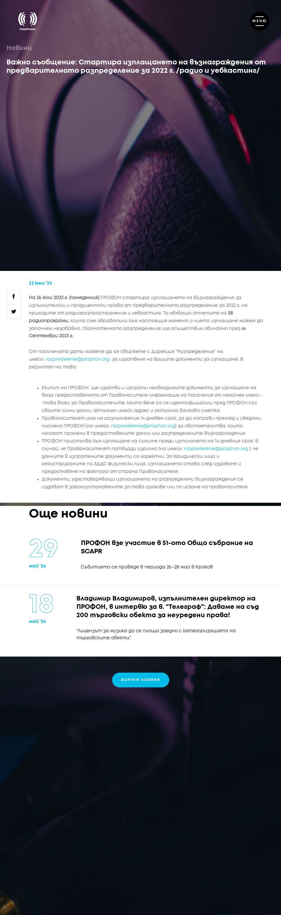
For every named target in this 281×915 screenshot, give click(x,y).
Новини (19, 48)
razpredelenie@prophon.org (78, 359)
